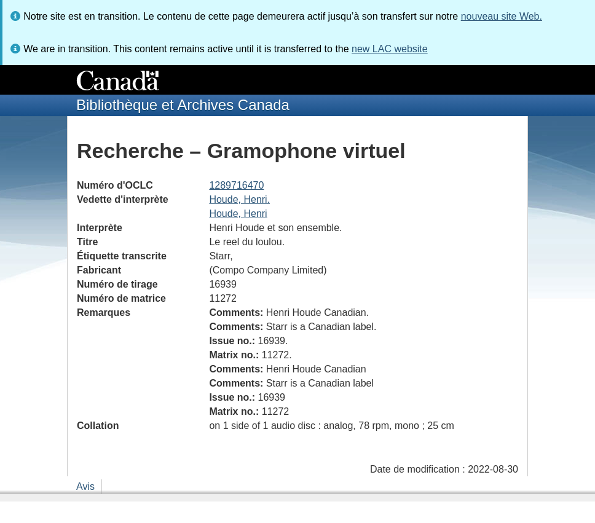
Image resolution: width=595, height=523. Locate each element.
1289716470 (236, 185)
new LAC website (390, 49)
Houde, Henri (238, 213)
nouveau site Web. (501, 16)
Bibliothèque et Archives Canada (183, 104)
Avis (85, 486)
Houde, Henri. (239, 199)
